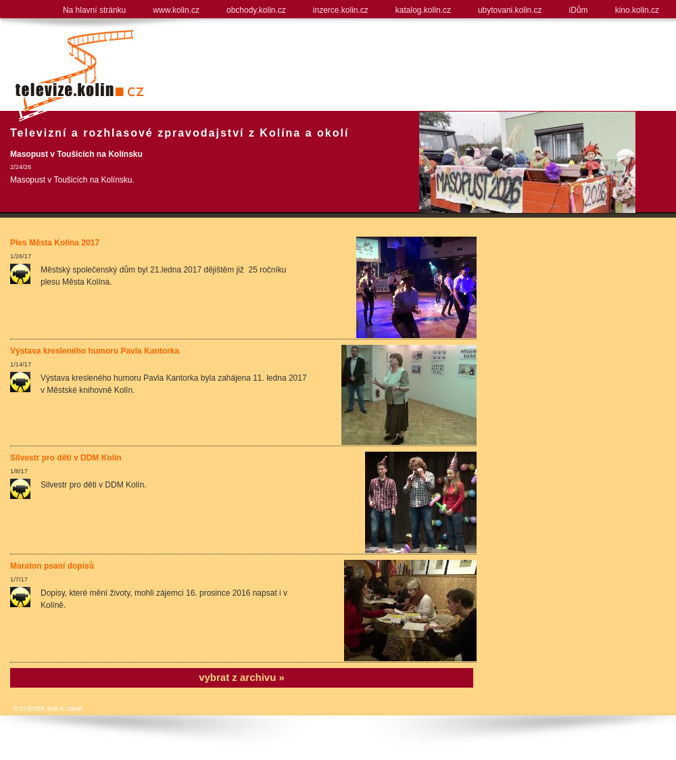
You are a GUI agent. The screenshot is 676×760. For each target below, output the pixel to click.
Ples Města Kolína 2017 (54, 242)
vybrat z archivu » (242, 677)
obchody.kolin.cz (256, 10)
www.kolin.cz (176, 10)
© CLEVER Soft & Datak (48, 708)
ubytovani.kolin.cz (510, 10)
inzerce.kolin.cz (340, 10)
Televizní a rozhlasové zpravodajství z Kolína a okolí (179, 133)
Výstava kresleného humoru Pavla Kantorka (94, 351)
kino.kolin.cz (637, 10)
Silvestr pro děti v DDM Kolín (66, 457)
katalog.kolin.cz (423, 10)
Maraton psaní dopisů (52, 566)
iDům (578, 10)
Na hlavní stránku (94, 10)
